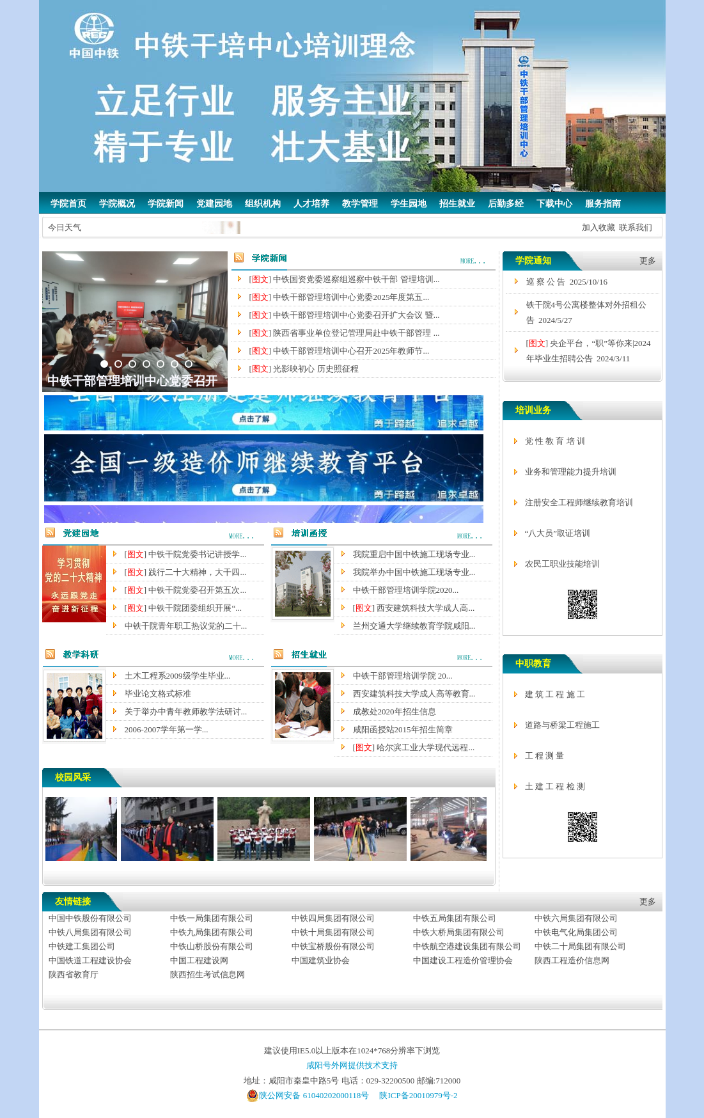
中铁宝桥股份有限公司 (333, 946)
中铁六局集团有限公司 (576, 918)
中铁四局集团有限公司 (333, 918)
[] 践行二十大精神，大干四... (186, 572)
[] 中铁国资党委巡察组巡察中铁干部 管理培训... (344, 279)
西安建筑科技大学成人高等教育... (414, 693)
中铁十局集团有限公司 (333, 932)
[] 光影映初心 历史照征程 (304, 369)
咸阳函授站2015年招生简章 (403, 729)
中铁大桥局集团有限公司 (459, 932)
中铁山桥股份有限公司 (211, 946)
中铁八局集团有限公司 (90, 932)
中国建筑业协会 (321, 960)
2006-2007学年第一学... (166, 729)
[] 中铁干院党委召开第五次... (186, 590)
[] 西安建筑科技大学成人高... (414, 608)
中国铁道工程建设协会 (90, 960)
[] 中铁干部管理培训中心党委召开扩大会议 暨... (344, 315)
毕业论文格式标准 (158, 693)
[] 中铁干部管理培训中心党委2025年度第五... (339, 297)
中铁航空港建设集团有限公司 (467, 946)
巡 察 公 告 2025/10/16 (566, 282)
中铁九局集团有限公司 (211, 932)
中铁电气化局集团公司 (576, 932)
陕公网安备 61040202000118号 (307, 1095)
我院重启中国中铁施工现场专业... (414, 554)
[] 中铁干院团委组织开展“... (183, 608)
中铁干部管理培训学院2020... (406, 590)
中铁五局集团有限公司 (454, 918)
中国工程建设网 (199, 960)
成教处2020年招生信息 (394, 711)
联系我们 (635, 227)
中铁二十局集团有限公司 (580, 946)
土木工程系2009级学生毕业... (178, 676)
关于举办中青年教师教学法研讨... (186, 711)
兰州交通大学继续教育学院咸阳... (414, 626)
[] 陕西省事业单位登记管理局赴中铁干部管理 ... (344, 333)
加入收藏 (598, 227)
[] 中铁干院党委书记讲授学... (186, 554)
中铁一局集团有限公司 (211, 918)
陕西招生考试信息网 (207, 974)
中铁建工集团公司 (82, 946)
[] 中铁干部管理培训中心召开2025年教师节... (339, 351)
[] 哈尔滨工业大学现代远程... (414, 747)
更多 (647, 260)
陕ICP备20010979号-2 (418, 1095)
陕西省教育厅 (73, 974)
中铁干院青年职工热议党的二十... (186, 626)
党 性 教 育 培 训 (555, 441)
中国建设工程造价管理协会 (463, 960)
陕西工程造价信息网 (572, 960)
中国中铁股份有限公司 (90, 918)
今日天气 (64, 227)
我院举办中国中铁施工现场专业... (414, 572)
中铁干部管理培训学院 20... (403, 676)
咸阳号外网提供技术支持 (352, 1065)
